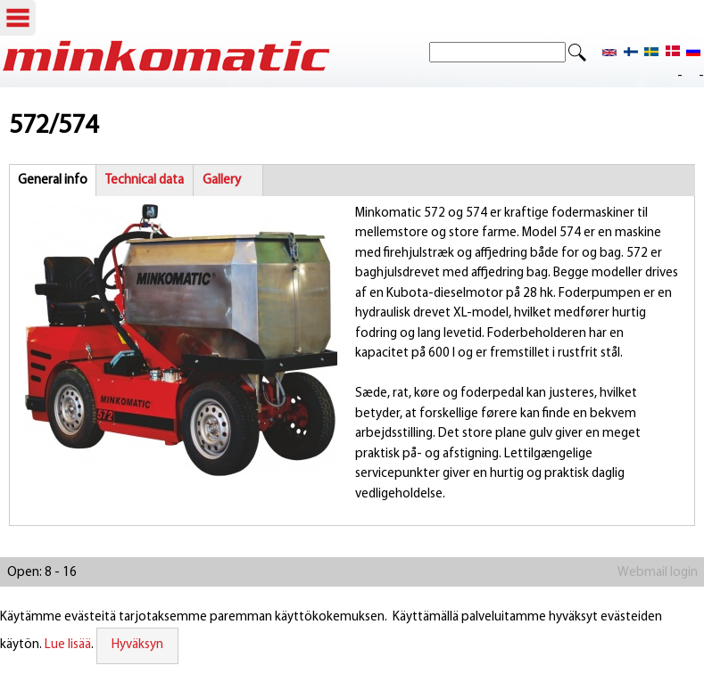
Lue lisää (68, 645)
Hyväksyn (137, 645)
